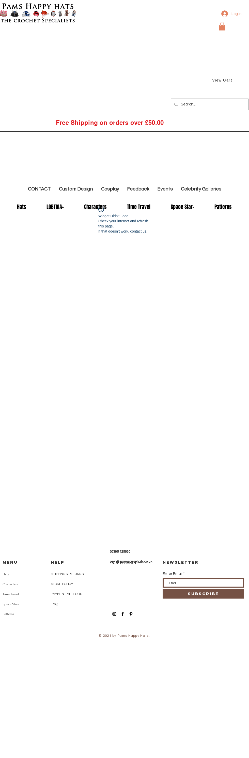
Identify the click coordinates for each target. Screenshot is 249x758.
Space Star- (11, 604)
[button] (222, 26)
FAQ (54, 604)
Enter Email (172, 574)
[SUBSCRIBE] (203, 594)
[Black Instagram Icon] (114, 614)
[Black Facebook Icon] (122, 614)
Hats (6, 574)
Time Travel (11, 594)
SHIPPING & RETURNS (67, 574)
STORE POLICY (62, 584)
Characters (10, 584)
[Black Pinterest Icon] (131, 614)
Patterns (8, 614)
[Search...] (209, 104)
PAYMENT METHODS (66, 594)
